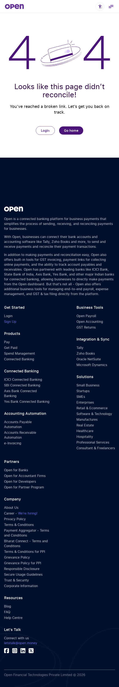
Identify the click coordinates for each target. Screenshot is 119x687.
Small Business (87, 385)
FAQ (7, 612)
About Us (11, 507)
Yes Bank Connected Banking (26, 401)
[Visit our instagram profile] (14, 650)
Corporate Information (21, 586)
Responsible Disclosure (21, 568)
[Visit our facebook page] (6, 650)
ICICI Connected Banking (23, 379)
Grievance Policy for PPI (22, 563)
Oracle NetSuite (88, 359)
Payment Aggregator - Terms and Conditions (26, 533)
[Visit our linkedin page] (22, 650)
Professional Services (92, 442)
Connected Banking (19, 359)
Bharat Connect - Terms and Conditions (26, 543)
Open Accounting (89, 321)
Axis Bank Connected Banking (20, 393)
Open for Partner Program (24, 487)
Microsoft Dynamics (91, 365)
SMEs (80, 396)
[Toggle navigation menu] (111, 6)
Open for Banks (16, 470)
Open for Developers (20, 481)
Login (45, 130)
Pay (7, 342)
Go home (71, 130)
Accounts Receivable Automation (20, 435)
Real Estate (85, 425)
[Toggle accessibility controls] (100, 6)
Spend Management (19, 353)
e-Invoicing (12, 443)
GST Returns (86, 327)
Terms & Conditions (19, 524)
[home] (14, 6)
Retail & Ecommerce (92, 408)
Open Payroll (86, 316)
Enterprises (85, 402)
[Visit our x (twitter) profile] (31, 650)
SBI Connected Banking (22, 385)
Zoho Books (85, 353)
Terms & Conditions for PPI (24, 551)
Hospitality (84, 436)
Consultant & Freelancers (95, 448)
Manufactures (87, 419)
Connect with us (20, 640)
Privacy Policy (15, 519)
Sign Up (10, 321)
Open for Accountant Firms (25, 475)
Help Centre (13, 617)
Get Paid (10, 347)
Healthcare (84, 431)
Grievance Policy (17, 557)
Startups (83, 391)
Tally (79, 347)
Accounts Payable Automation (18, 424)
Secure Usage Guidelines (23, 574)
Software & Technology (94, 414)
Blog (7, 606)
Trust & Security (16, 580)
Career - (20, 513)
